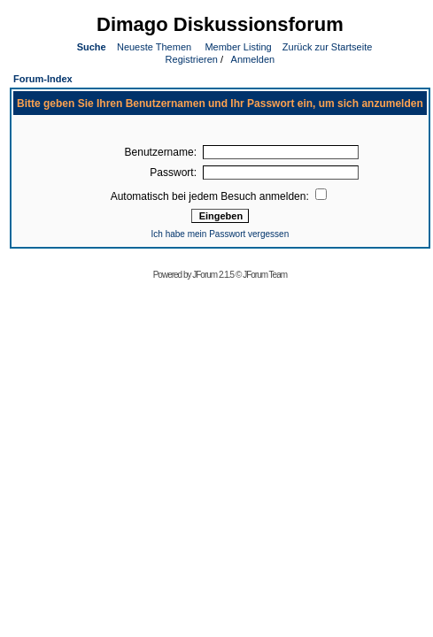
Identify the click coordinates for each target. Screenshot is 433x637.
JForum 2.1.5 (214, 275)
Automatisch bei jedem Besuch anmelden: (219, 196)
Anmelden (251, 59)
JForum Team (265, 275)
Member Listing (238, 47)
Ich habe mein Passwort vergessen (220, 234)
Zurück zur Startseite (327, 47)
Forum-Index (43, 78)
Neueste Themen (154, 47)
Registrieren (190, 59)
